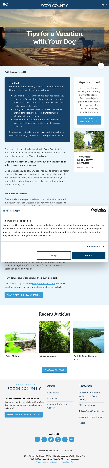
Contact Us (53, 392)
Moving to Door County (91, 417)
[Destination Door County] (54, 4)
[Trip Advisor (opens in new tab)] (71, 439)
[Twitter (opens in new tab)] (58, 439)
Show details (93, 246)
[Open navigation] (5, 4)
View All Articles (87, 168)
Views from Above (49, 356)
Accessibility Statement (47, 451)
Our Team (52, 398)
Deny (54, 255)
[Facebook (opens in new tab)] (37, 439)
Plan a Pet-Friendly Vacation (23, 295)
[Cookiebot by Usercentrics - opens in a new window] (93, 210)
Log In (104, 4)
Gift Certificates (87, 405)
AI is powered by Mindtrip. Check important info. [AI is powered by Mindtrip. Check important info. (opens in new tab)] (54, 462)
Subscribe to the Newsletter (89, 120)
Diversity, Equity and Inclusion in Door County (89, 396)
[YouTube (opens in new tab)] (65, 439)
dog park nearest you (43, 283)
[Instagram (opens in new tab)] (44, 439)
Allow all (88, 255)
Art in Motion (13, 356)
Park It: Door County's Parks (85, 358)
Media (82, 422)
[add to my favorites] (101, 66)
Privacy (68, 451)
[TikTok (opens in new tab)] (51, 439)
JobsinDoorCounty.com (91, 411)
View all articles (54, 370)
